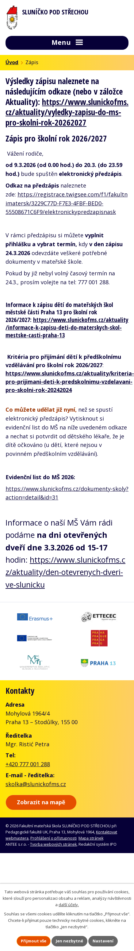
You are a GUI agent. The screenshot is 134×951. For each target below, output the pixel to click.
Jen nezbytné (69, 941)
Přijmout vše (33, 941)
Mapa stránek (90, 838)
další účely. (69, 904)
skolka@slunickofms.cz (36, 784)
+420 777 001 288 (28, 764)
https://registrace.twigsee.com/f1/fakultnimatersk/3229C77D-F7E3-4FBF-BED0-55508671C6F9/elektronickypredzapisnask (67, 203)
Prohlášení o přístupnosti (53, 838)
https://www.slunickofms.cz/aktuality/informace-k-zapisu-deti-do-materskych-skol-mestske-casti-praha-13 (67, 327)
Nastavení (103, 941)
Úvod (12, 62)
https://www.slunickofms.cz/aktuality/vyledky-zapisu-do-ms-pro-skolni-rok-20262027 (67, 112)
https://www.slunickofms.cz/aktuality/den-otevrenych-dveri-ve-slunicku (65, 572)
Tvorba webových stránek (53, 844)
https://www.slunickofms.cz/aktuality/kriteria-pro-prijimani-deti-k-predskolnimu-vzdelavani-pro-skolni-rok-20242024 (70, 382)
